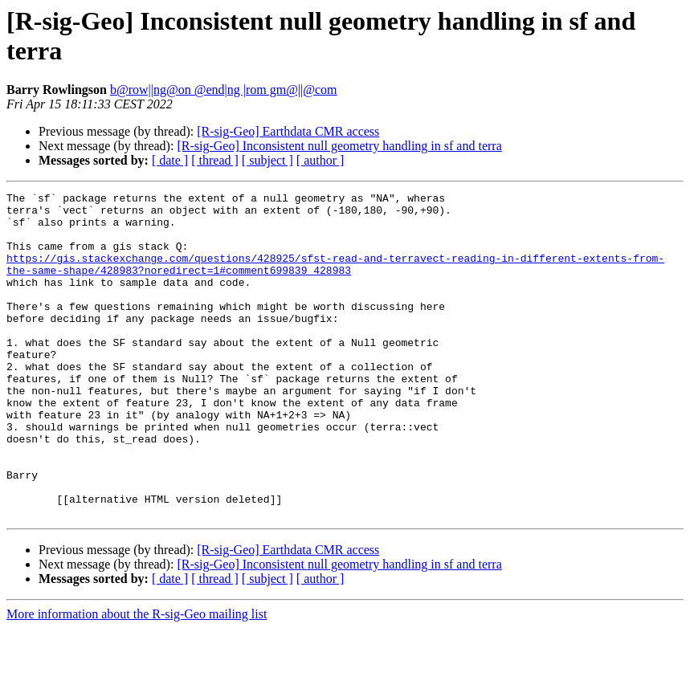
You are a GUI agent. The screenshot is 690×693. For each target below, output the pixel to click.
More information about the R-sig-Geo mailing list (136, 679)
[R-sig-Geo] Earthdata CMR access (288, 131)
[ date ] (170, 160)
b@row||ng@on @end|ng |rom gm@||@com (223, 89)
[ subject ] (267, 160)
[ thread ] (215, 160)
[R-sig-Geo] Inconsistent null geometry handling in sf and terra (339, 146)
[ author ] (320, 160)
